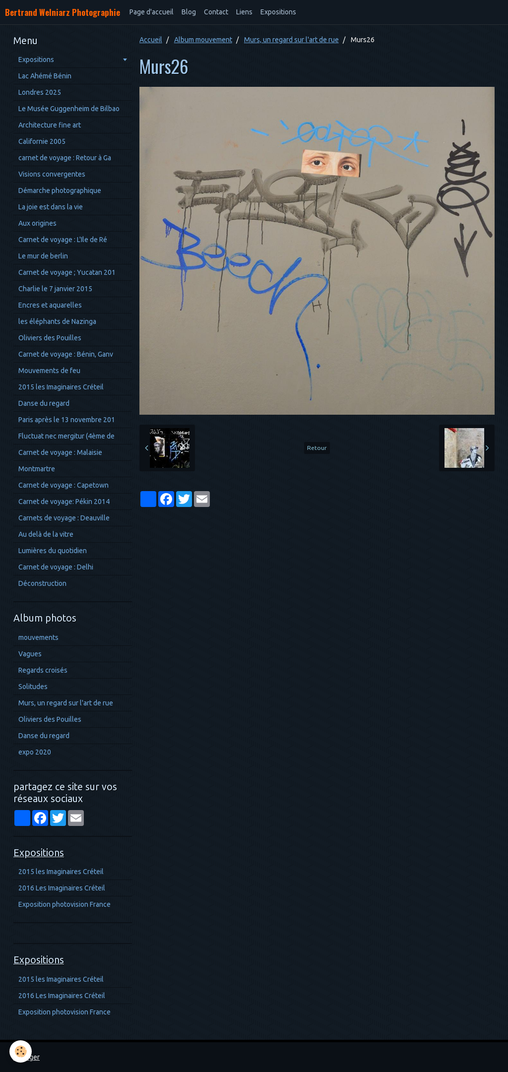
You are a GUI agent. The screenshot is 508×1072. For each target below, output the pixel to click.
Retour (317, 447)
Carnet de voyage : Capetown (63, 485)
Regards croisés (42, 670)
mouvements (38, 637)
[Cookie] (21, 1051)
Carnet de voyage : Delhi (55, 567)
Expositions (278, 12)
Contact (216, 12)
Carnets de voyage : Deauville (64, 518)
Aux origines (37, 223)
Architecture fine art (49, 125)
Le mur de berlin (43, 256)
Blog (189, 12)
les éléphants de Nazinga (57, 321)
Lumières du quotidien (52, 551)
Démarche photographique (59, 190)
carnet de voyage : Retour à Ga (64, 158)
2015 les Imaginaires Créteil (61, 387)
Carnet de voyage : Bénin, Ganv (65, 354)
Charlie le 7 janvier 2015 (55, 289)
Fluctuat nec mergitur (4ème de (66, 436)
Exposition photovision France (64, 904)
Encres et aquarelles (50, 305)
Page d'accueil (151, 12)
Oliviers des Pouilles (49, 338)
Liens (244, 12)
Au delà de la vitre (45, 534)
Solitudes (33, 687)
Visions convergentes (51, 174)
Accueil (150, 40)
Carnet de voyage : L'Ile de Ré (62, 240)
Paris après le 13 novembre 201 (66, 420)
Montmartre (36, 469)
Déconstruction (42, 583)
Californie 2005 (41, 141)
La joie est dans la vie (50, 207)
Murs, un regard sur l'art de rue (291, 40)
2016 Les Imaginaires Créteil (61, 888)
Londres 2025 (39, 92)
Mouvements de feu (49, 371)
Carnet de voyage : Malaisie (60, 452)
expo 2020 (34, 752)
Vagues (30, 654)
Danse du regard (43, 403)
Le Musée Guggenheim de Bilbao (69, 109)
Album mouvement (203, 40)
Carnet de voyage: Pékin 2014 (64, 501)
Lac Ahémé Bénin (44, 76)
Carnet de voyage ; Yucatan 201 (67, 272)
